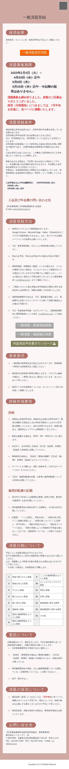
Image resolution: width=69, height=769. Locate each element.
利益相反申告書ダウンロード (34, 343)
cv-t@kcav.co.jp (23, 280)
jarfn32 (39, 764)
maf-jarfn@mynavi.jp (21, 209)
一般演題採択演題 (34, 52)
